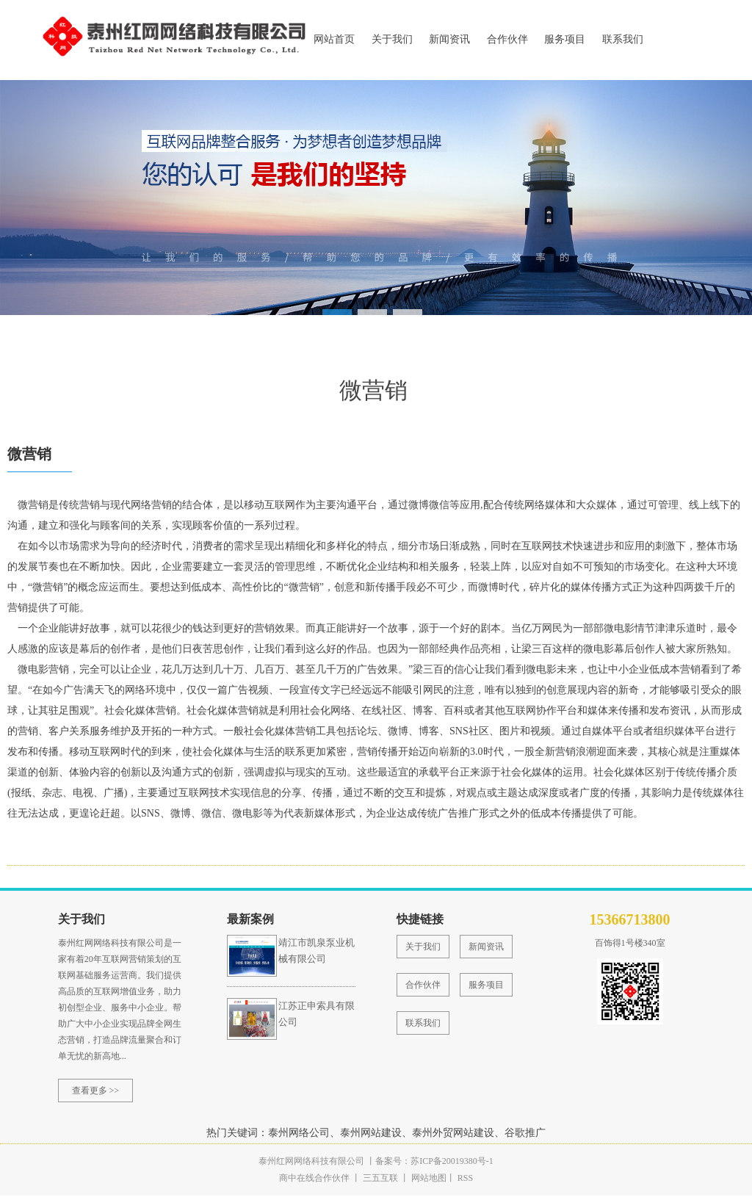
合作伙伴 (507, 39)
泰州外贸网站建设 (453, 1134)
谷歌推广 (525, 1134)
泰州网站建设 (371, 1134)
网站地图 (428, 1179)
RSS (464, 1179)
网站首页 (334, 39)
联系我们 (622, 39)
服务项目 (564, 39)
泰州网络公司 (299, 1134)
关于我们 (392, 39)
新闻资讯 (449, 39)
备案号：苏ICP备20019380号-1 (434, 1162)
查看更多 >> (96, 1092)
